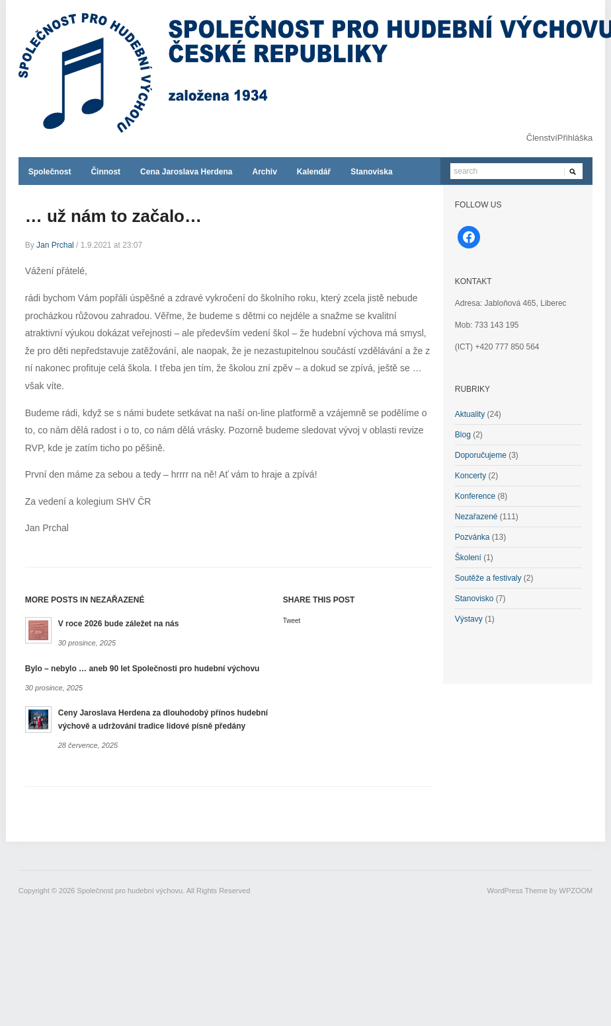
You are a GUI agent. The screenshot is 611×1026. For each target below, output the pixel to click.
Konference (475, 496)
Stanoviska (371, 171)
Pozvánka (472, 537)
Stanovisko (474, 598)
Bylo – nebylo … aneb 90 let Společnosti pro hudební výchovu (142, 668)
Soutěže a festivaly (488, 578)
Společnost (49, 171)
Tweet (292, 620)
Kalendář (314, 171)
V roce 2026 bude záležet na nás (118, 623)
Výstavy (469, 619)
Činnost (105, 171)
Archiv (264, 171)
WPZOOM (576, 891)
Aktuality (470, 414)
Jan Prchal (55, 245)
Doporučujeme (481, 455)
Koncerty (470, 475)
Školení (468, 557)
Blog (463, 434)
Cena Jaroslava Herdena (186, 171)
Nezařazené (476, 516)
